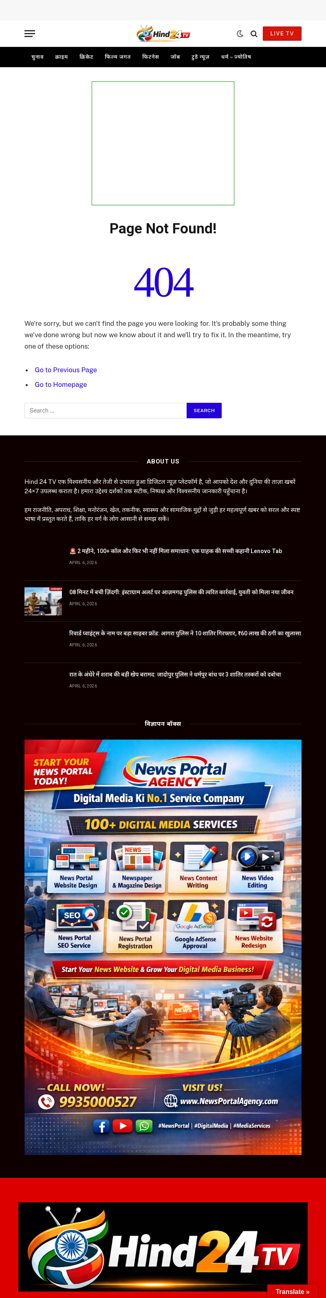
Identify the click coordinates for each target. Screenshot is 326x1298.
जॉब (175, 57)
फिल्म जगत (118, 57)
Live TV (282, 34)
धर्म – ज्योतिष (236, 57)
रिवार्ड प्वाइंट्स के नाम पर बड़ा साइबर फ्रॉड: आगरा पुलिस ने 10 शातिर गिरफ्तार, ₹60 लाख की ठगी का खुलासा (185, 632)
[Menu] (29, 33)
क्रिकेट (86, 57)
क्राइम (61, 57)
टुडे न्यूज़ (200, 57)
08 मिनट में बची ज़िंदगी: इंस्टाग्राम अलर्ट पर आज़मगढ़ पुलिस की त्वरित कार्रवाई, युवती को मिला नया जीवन (181, 591)
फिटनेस (150, 57)
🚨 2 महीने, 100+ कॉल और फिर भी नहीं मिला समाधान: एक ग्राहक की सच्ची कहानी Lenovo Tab (176, 550)
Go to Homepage (61, 384)
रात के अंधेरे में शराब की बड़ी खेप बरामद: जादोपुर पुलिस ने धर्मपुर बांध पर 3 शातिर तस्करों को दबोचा (175, 673)
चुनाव (37, 57)
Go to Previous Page (66, 370)
